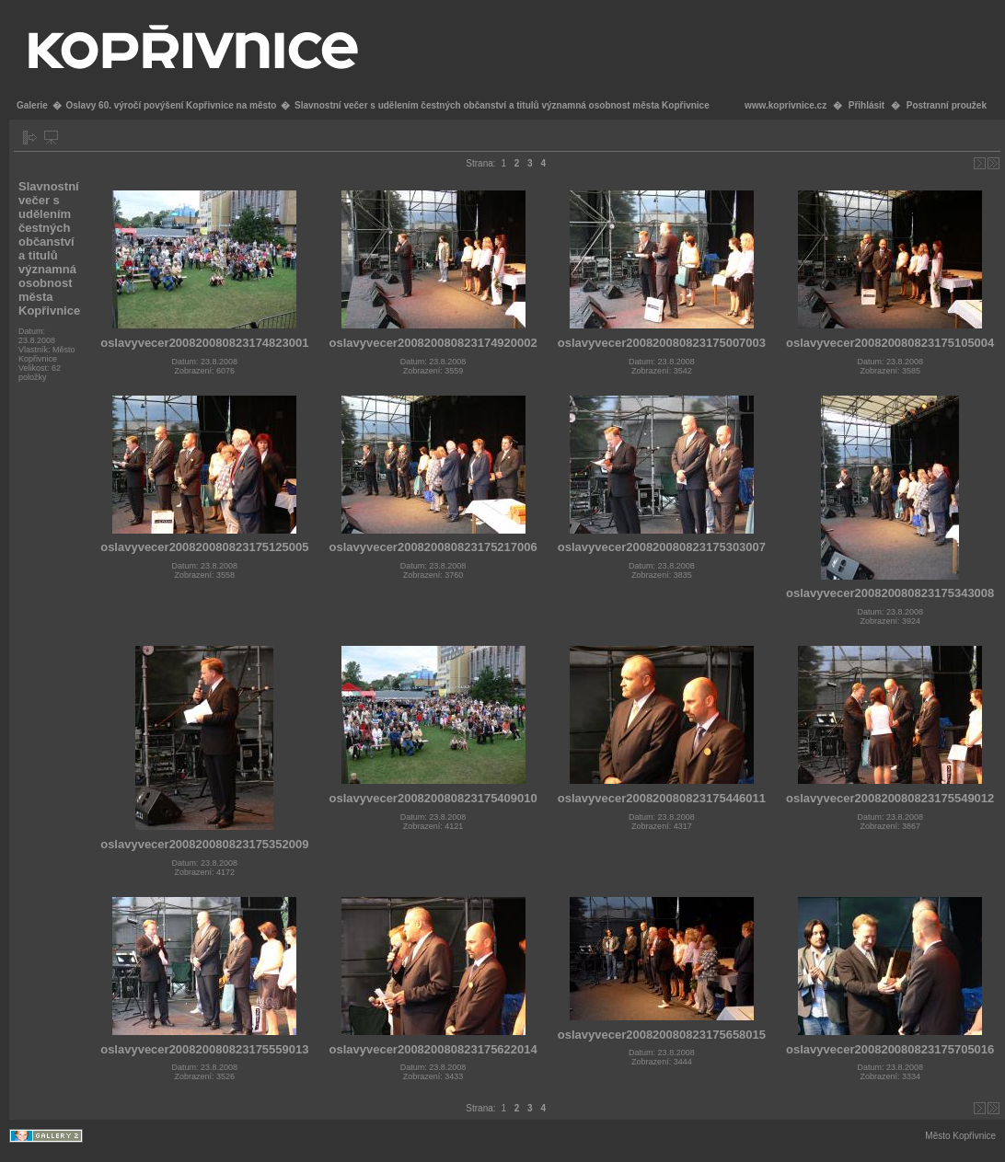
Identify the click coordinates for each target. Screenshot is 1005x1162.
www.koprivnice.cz (785, 105)
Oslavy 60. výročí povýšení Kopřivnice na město (170, 105)
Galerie (32, 105)
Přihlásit (866, 105)
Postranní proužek (947, 105)
